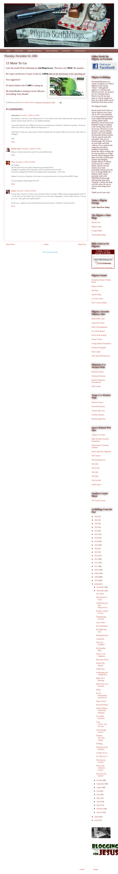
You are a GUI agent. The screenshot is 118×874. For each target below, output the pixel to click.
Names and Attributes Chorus (100, 768)
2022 (96, 531)
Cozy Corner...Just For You (101, 724)
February (100, 809)
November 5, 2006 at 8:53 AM (26, 191)
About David (19, 51)
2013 (96, 559)
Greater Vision (97, 339)
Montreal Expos (97, 402)
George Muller (97, 231)
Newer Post (10, 244)
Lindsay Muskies (98, 415)
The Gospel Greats (98, 500)
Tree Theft (100, 594)
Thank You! (100, 669)
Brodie (13, 191)
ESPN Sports (96, 485)
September (101, 784)
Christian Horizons (98, 376)
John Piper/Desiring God (101, 356)
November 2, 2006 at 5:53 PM (31, 149)
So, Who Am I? (101, 756)
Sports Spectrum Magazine (101, 451)
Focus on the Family (99, 335)
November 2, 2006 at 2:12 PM (29, 115)
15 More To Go (101, 753)
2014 (96, 556)
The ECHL (96, 468)
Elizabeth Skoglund (99, 348)
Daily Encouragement (100, 327)
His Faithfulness (102, 626)
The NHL (95, 476)
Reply (13, 142)
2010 (96, 570)
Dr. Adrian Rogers (98, 331)
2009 (96, 573)
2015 (96, 552)
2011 (96, 566)
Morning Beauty (102, 635)
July (98, 791)
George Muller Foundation (101, 343)
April (99, 802)
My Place (95, 290)
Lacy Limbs (100, 622)
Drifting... (99, 744)
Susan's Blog (96, 294)
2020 (96, 538)
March (99, 805)
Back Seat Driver (102, 660)
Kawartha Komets (98, 406)
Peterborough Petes (99, 419)
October (100, 780)
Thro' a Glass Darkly (99, 303)
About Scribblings (52, 51)
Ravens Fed (96, 222)
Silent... (99, 690)
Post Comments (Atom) (50, 252)
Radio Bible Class (98, 319)
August (99, 787)
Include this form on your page (103, 267)
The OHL (95, 464)
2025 (96, 520)
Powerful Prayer (102, 705)
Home (8, 51)
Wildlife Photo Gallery (34, 51)
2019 (96, 541)
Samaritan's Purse (98, 323)
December (100, 587)
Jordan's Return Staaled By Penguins (101, 710)
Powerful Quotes (79, 51)
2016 (96, 548)
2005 (96, 817)
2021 (96, 534)
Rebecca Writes (97, 286)
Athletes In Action (98, 435)
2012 (96, 563)
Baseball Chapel (97, 372)
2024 (96, 524)
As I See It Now (97, 299)
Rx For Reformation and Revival (101, 695)
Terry (13, 162)
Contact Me (66, 51)
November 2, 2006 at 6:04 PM (25, 162)
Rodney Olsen (16, 149)
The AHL (95, 472)
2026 (96, 516)
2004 (96, 820)
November (101, 591)
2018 (96, 545)
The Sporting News (99, 460)
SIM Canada (96, 386)
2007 (96, 580)
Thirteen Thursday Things (100, 738)
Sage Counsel (101, 701)
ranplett (82, 869)
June (98, 794)
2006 (96, 584)
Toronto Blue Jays (98, 411)
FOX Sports (96, 456)
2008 (96, 577)
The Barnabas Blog (99, 235)
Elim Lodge (96, 352)
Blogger (95, 869)
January (100, 812)
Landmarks (100, 639)
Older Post (82, 244)
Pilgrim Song (96, 227)
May (98, 798)
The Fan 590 (96, 480)
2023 (96, 527)
